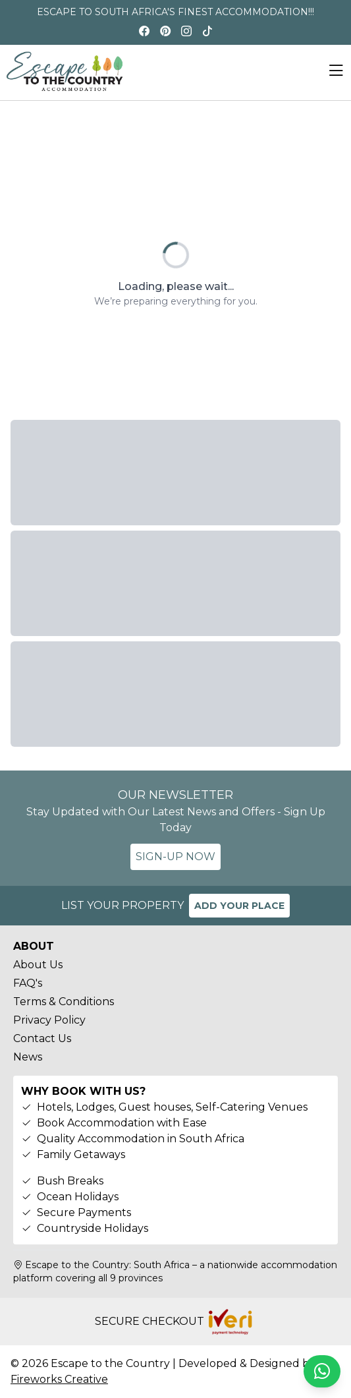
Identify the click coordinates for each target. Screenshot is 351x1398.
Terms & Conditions (63, 1001)
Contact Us (42, 1038)
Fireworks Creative (59, 1379)
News (27, 1057)
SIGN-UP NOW (175, 856)
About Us (38, 964)
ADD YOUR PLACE (239, 906)
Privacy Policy (49, 1020)
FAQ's (27, 983)
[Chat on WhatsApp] (322, 1371)
